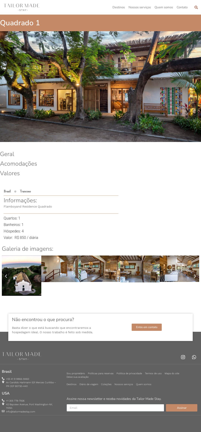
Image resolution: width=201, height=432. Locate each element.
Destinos (118, 7)
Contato (182, 7)
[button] (196, 7)
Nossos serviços (140, 7)
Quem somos (164, 7)
